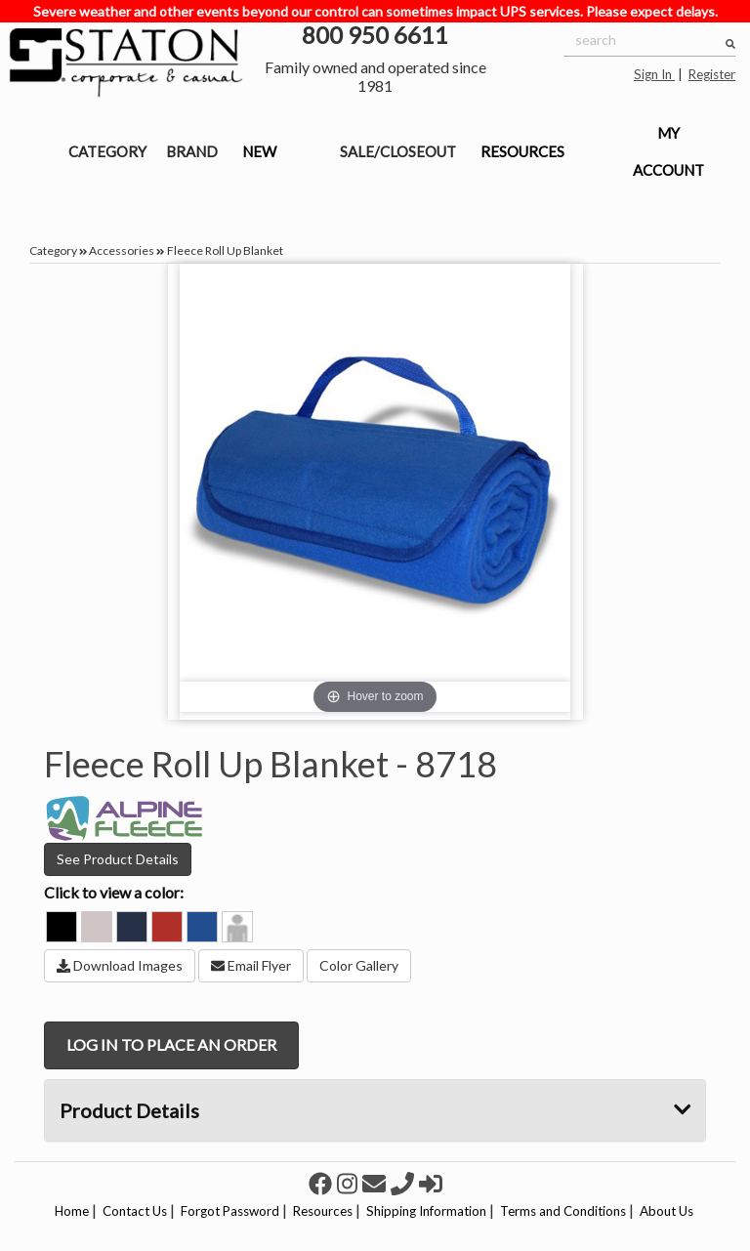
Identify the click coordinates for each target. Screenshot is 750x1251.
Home (72, 1211)
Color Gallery (358, 965)
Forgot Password (230, 1211)
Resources (323, 1211)
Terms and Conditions (563, 1211)
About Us (666, 1211)
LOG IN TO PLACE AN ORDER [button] (171, 1044)
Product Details (375, 1110)
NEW (259, 151)
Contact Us (135, 1211)
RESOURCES (522, 151)
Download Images (120, 965)
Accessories (121, 250)
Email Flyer (251, 965)
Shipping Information (426, 1211)
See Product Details (118, 859)
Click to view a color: (114, 892)
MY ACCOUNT (668, 151)
